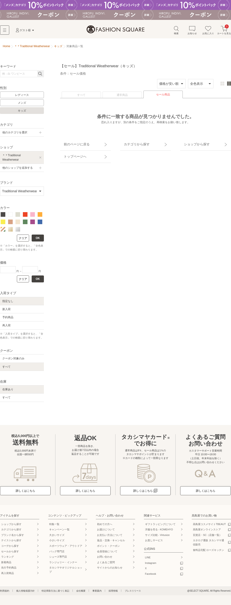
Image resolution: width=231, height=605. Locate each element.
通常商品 (122, 96)
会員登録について (107, 553)
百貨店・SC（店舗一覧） (207, 536)
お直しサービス (154, 542)
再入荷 (6, 327)
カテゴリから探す (132, 144)
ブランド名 (12, 536)
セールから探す (10, 553)
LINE (148, 559)
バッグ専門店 (56, 553)
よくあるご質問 (106, 563)
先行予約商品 (8, 569)
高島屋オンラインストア (207, 531)
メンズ (22, 104)
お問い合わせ (104, 558)
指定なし (7, 302)
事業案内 (97, 592)
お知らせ (192, 32)
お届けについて (106, 531)
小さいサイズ (56, 542)
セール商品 (163, 96)
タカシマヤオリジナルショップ (65, 571)
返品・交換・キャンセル (111, 542)
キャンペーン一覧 (59, 531)
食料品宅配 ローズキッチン (208, 551)
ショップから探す (192, 144)
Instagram (150, 564)
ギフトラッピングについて (160, 525)
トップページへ (71, 152)
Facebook (150, 575)
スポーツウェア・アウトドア (65, 547)
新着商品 (6, 563)
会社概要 (80, 592)
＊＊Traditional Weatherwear (11, 159)
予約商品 (7, 319)
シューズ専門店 (58, 558)
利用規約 (4, 592)
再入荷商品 (7, 575)
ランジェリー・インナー (63, 563)
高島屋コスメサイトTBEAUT (209, 525)
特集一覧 (54, 525)
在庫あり (7, 391)
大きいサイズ (56, 536)
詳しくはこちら (25, 492)
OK (38, 239)
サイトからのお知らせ (109, 569)
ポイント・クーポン (108, 547)
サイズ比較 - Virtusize (157, 536)
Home (6, 48)
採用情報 (113, 592)
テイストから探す (11, 542)
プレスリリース (133, 592)
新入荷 (6, 310)
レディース (22, 96)
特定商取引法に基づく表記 (55, 592)
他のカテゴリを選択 (14, 134)
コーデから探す (10, 547)
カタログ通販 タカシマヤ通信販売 (208, 544)
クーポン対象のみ (13, 360)
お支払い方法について (109, 536)
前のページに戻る (72, 144)
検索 (176, 32)
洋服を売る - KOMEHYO (159, 531)
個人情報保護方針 (25, 592)
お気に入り (208, 32)
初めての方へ (104, 525)
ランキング (7, 558)
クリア (23, 240)
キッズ (22, 112)
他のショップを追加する (17, 169)
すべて (81, 96)
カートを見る (224, 32)
